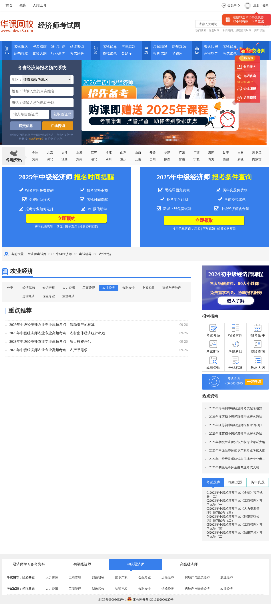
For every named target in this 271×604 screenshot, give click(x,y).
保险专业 (48, 296)
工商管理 (88, 287)
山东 (123, 152)
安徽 (152, 152)
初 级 (96, 50)
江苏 (94, 152)
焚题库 (126, 53)
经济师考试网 (59, 26)
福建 (167, 152)
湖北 (94, 159)
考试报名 (21, 47)
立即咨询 (247, 58)
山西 (138, 152)
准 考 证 (58, 47)
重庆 (123, 159)
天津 (65, 152)
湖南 (79, 159)
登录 (266, 5)
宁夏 (196, 159)
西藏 (226, 159)
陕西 (167, 159)
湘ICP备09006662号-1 (112, 599)
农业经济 (108, 287)
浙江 (109, 152)
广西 (196, 152)
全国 (35, 152)
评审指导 (211, 53)
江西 (65, 159)
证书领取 (21, 53)
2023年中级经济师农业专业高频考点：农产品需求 (48, 350)
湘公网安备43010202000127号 (150, 599)
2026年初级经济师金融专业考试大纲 (234, 467)
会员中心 (233, 5)
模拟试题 (110, 53)
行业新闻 (58, 53)
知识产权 (48, 287)
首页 (9, 5)
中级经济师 (64, 254)
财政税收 (148, 287)
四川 (109, 159)
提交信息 (26, 126)
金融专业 (128, 287)
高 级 (197, 50)
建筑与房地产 (171, 287)
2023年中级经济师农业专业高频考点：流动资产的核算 (52, 325)
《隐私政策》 (36, 139)
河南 (35, 159)
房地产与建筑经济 (197, 577)
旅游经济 (68, 296)
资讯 (7, 50)
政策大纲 (39, 53)
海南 (211, 152)
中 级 (146, 50)
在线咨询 (58, 126)
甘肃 (182, 159)
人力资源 (68, 287)
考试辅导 (110, 47)
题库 (22, 5)
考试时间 (227, 30)
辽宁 (226, 152)
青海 (211, 159)
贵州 (152, 159)
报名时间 (214, 30)
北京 (50, 152)
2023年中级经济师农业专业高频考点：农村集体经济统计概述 (57, 333)
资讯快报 (211, 47)
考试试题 (230, 53)
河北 (50, 159)
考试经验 (77, 53)
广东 (182, 152)
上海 (79, 152)
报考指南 (39, 47)
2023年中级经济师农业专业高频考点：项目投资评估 (50, 341)
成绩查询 (77, 47)
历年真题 (128, 47)
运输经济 (28, 296)
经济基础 (28, 287)
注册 (256, 5)
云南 (138, 159)
